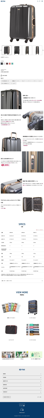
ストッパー (40, 80)
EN (40, 397)
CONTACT (5, 392)
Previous (1, 50)
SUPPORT (5, 388)
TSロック (23, 80)
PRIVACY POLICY (22, 412)
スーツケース (29, 80)
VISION (4, 377)
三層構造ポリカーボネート (16, 80)
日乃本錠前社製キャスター (6, 80)
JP (37, 397)
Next (43, 50)
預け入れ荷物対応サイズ (5, 83)
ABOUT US (5, 381)
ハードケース (35, 80)
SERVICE (5, 384)
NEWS (4, 374)
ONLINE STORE (6, 397)
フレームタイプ (13, 83)
